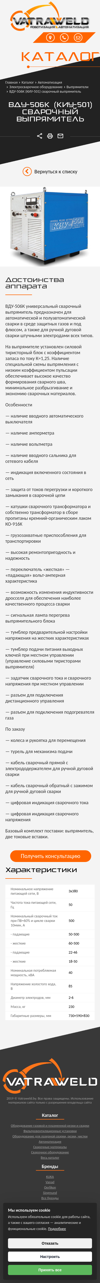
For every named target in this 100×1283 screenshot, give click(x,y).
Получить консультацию (50, 856)
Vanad (50, 1184)
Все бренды (50, 1200)
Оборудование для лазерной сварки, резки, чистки (50, 1139)
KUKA (50, 1179)
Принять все (50, 1270)
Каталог (60, 57)
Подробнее (57, 1229)
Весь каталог (50, 1160)
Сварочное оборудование (50, 1155)
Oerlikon (50, 1190)
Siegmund (50, 1195)
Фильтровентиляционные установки (50, 1133)
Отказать (50, 1243)
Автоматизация (50, 1144)
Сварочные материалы (50, 1149)
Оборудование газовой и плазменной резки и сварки (50, 1128)
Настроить (50, 1257)
